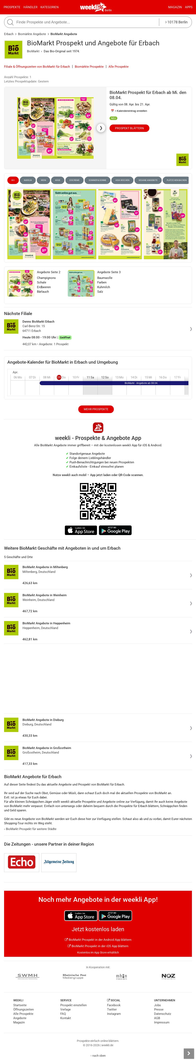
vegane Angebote (148, 180)
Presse (159, 1009)
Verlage (65, 1009)
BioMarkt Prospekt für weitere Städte (30, 829)
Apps (189, 7)
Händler (30, 7)
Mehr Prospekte (96, 409)
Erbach (8, 34)
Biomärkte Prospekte (89, 67)
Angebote (19, 1018)
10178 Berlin (176, 22)
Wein (43, 180)
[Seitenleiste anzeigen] (189, 1053)
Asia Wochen (122, 180)
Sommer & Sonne (97, 180)
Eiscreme (74, 180)
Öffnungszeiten (23, 1009)
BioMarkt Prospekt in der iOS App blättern (98, 946)
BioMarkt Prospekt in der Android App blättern (98, 940)
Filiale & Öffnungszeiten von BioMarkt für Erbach (37, 67)
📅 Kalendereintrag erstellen (129, 110)
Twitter (112, 1009)
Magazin (175, 7)
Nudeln (28, 180)
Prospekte (12, 7)
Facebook (114, 1005)
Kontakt (65, 1018)
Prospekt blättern (129, 128)
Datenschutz (162, 1014)
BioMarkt (33, 51)
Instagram (114, 1014)
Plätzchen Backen (177, 180)
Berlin (108, 10)
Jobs (157, 1005)
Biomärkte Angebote (32, 34)
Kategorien (49, 7)
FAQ (63, 1014)
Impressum (161, 1022)
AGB (157, 1018)
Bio (13, 180)
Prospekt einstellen (73, 1005)
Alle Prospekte (119, 67)
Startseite (20, 1005)
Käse (57, 180)
